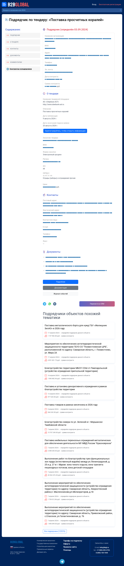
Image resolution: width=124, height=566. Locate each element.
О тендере (14, 42)
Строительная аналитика (46, 546)
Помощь (67, 550)
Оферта (66, 544)
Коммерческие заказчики (46, 540)
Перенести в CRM (97, 304)
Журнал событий (61, 294)
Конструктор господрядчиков (21, 69)
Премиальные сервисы (45, 549)
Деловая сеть (42, 552)
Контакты (14, 49)
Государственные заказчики (47, 543)
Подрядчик (15, 35)
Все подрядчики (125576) (54, 531)
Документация (60, 288)
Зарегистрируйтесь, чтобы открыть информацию (65, 131)
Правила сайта (70, 547)
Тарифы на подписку (72, 541)
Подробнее (60, 282)
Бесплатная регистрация (110, 4)
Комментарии (16, 62)
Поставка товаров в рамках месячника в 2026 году (71, 404)
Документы (15, 55)
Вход (94, 4)
